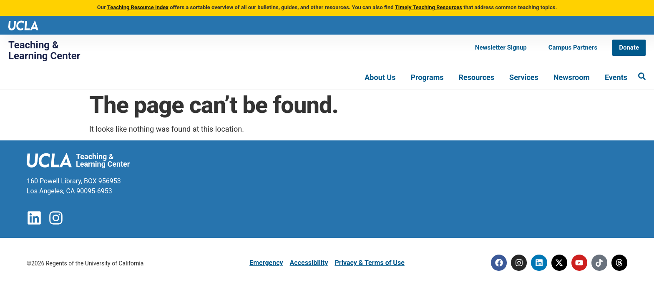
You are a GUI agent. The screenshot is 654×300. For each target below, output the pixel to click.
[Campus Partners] (573, 48)
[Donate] (629, 48)
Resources (477, 77)
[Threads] (619, 263)
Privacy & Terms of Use (369, 263)
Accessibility (309, 263)
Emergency (266, 263)
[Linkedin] (535, 263)
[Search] (642, 76)
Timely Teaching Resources (428, 7)
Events (616, 77)
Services (523, 77)
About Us (380, 77)
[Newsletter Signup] (500, 48)
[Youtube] (577, 263)
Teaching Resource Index (138, 7)
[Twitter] (556, 263)
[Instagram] (514, 263)
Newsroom (571, 77)
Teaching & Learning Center (44, 50)
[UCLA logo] (23, 24)
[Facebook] (493, 263)
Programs (426, 77)
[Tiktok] (598, 263)
